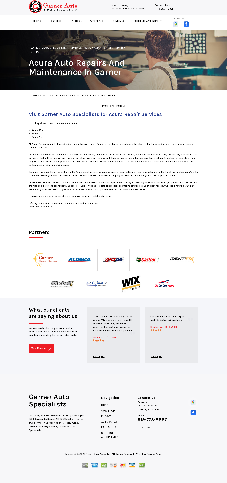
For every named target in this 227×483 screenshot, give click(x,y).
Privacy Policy (154, 454)
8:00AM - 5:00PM (167, 9)
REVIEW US (119, 21)
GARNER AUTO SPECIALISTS (48, 47)
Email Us (144, 427)
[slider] (98, 340)
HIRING (37, 21)
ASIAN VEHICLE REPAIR (108, 47)
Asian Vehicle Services (40, 206)
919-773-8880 (119, 5)
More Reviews (41, 348)
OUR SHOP (56, 21)
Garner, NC (98, 356)
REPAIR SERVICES (80, 47)
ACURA (35, 52)
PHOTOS (76, 21)
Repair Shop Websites (98, 454)
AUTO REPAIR (96, 21)
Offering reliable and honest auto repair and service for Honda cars (63, 203)
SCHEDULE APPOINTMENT (147, 21)
